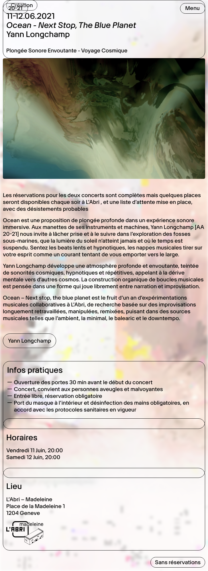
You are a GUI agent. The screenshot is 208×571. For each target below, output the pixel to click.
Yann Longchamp (29, 340)
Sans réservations (178, 562)
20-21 (15, 8)
